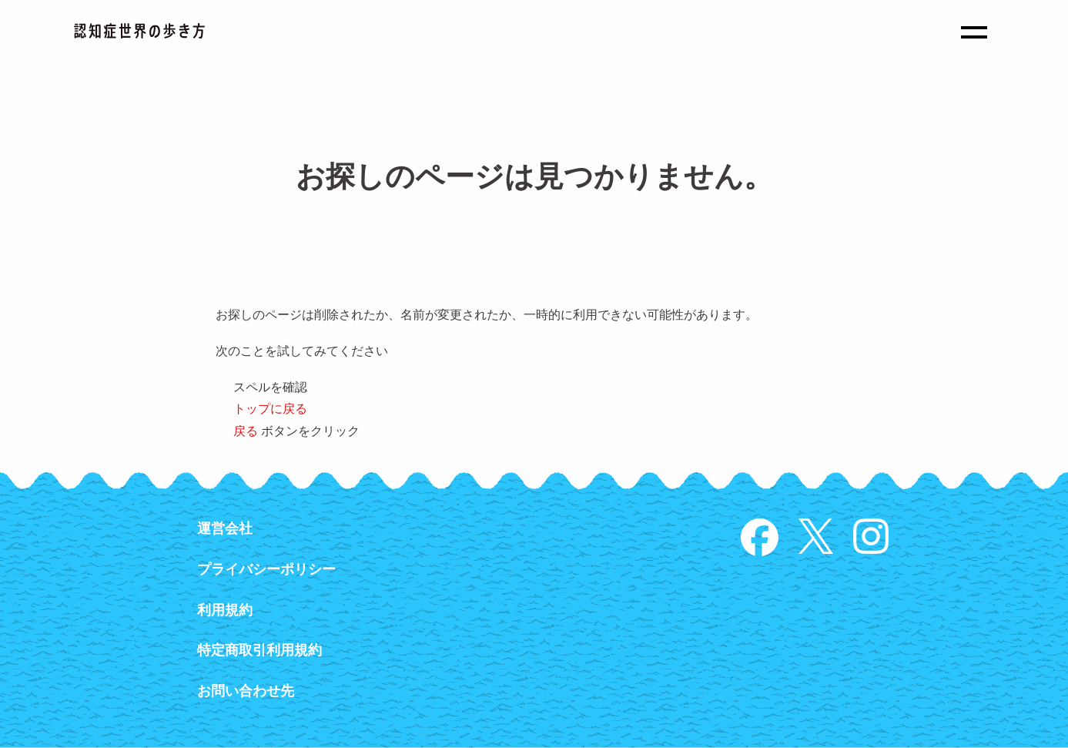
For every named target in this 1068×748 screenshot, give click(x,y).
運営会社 (225, 528)
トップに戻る (270, 408)
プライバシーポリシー (266, 569)
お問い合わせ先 (245, 691)
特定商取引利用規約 (259, 650)
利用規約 (225, 610)
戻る (245, 431)
